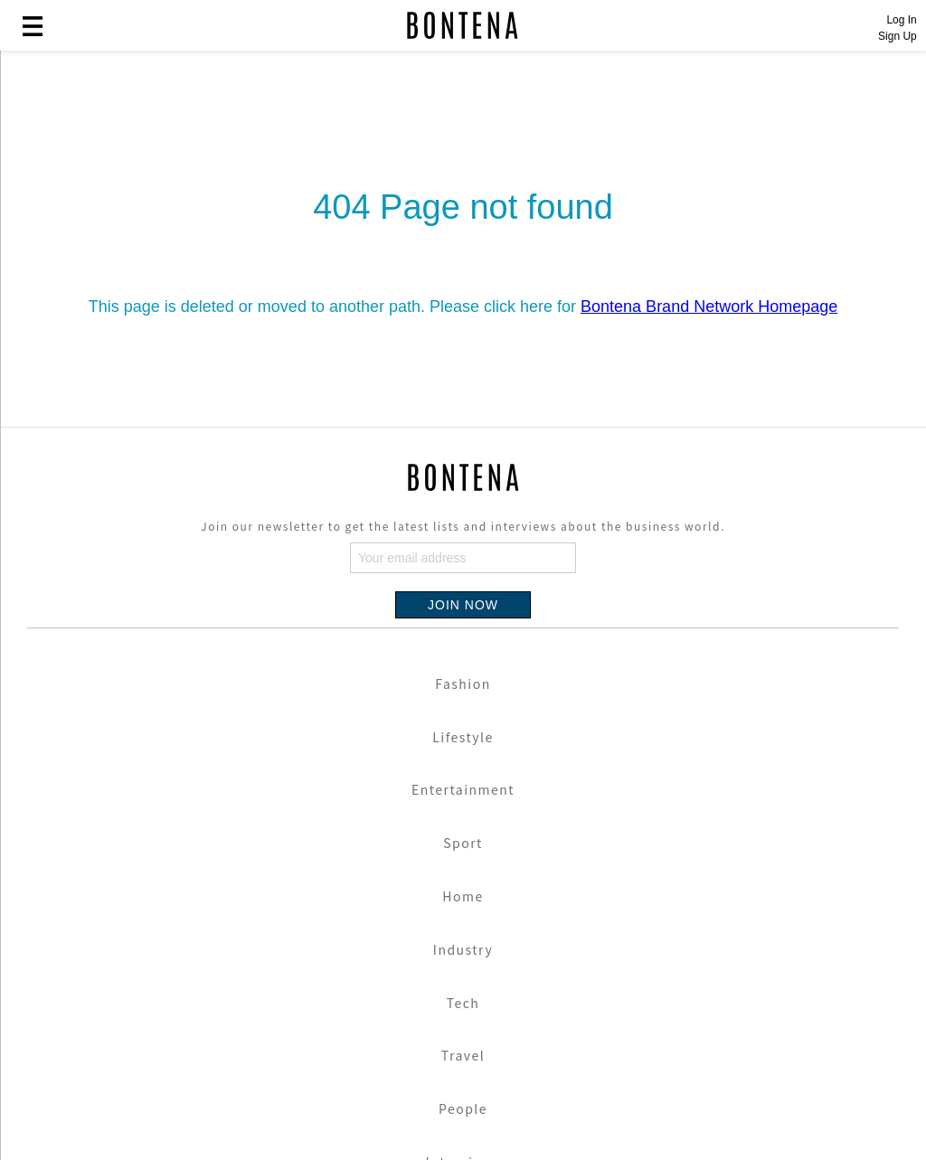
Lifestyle (463, 737)
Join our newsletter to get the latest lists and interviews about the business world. (462, 525)
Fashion (462, 683)
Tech (463, 1003)
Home (462, 896)
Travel (463, 1055)
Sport (463, 843)
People (463, 1108)
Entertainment (463, 789)
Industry (463, 949)
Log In (901, 20)
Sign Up (897, 36)
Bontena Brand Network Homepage (709, 306)
